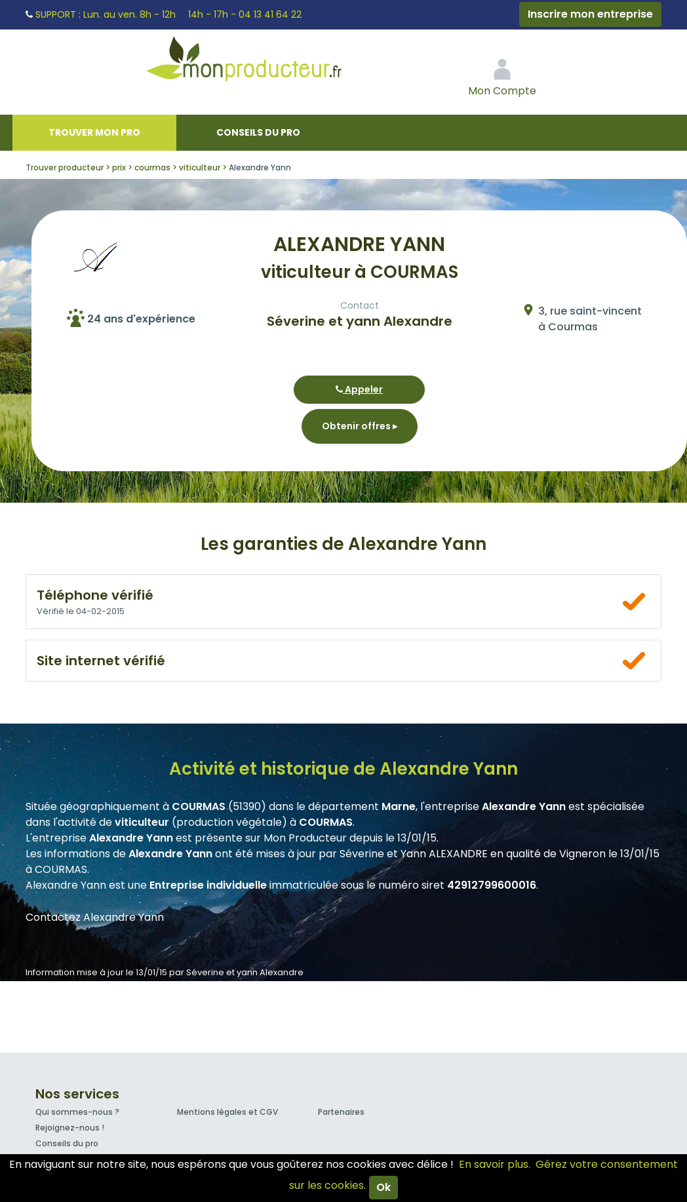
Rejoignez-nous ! (69, 1127)
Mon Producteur (268, 62)
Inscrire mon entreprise (590, 14)
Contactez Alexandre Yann (95, 917)
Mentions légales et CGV (227, 1111)
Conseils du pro (258, 132)
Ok (383, 1187)
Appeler (359, 389)
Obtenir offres (359, 426)
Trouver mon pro (94, 132)
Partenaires (341, 1111)
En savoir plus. (494, 1164)
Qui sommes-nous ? (77, 1111)
